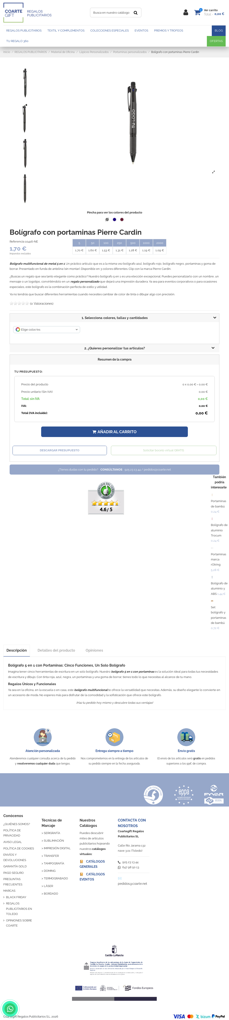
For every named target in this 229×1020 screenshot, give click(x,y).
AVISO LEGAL (12, 842)
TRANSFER (51, 855)
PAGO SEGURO (13, 872)
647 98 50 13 (128, 867)
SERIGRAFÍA (52, 833)
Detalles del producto (56, 650)
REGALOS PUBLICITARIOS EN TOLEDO (19, 909)
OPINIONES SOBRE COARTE (19, 923)
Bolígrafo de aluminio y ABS (219, 589)
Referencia (17, 241)
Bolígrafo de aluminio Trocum (219, 530)
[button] (114, 348)
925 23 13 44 (128, 862)
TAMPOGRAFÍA (54, 863)
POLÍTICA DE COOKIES (18, 848)
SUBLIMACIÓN (54, 840)
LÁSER (48, 886)
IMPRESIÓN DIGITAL (57, 848)
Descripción (16, 650)
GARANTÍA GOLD (15, 866)
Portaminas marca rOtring (218, 559)
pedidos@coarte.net (132, 883)
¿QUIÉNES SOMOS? (16, 824)
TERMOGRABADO (56, 878)
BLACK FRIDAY (16, 897)
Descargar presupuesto (59, 450)
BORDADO (51, 893)
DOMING (49, 870)
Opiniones (94, 650)
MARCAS (9, 890)
